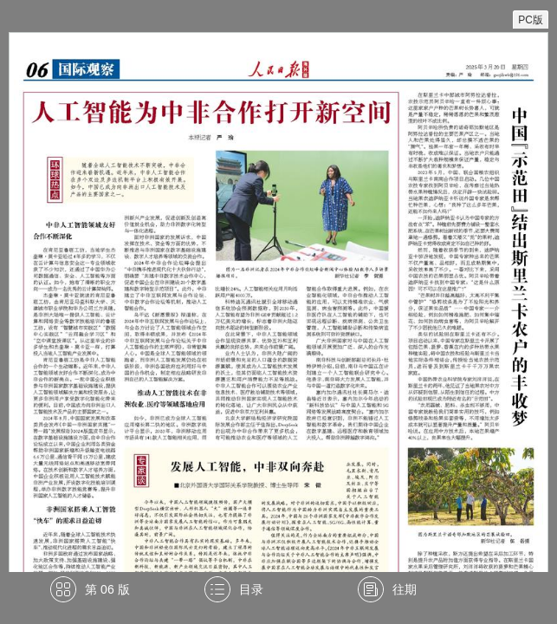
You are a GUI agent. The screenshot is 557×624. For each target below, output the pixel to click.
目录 (251, 589)
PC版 (530, 20)
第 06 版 (107, 589)
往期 (404, 589)
